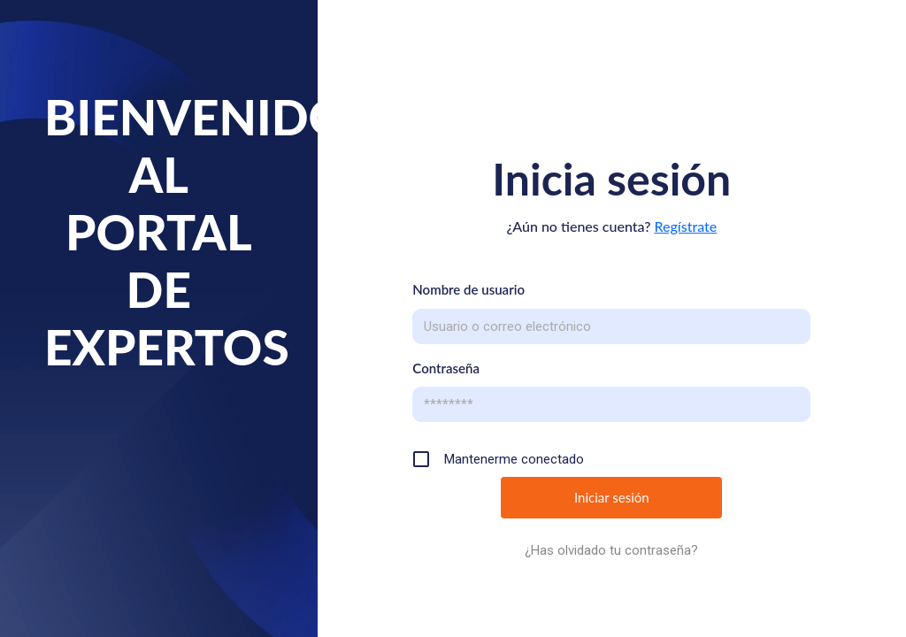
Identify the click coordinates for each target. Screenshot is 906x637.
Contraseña (446, 368)
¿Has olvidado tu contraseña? (611, 550)
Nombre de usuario (468, 289)
